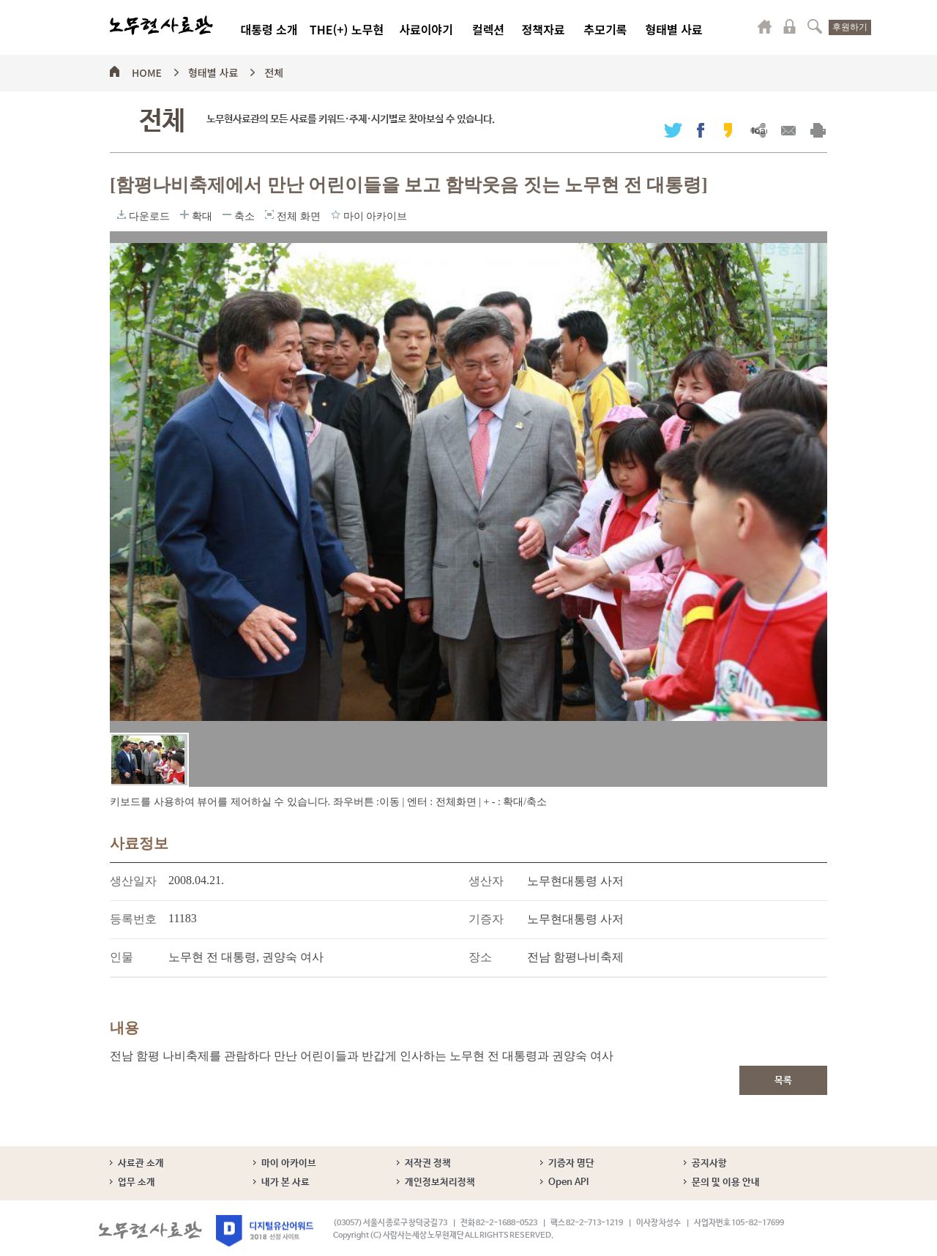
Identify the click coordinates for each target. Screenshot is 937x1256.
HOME (147, 70)
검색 (814, 26)
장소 (480, 957)
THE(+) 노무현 (347, 29)
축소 (227, 214)
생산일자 (133, 881)
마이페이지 (765, 26)
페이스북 (700, 130)
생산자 (486, 881)
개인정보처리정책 (440, 1182)
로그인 (789, 26)
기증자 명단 (571, 1163)
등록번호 (133, 919)
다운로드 (121, 214)
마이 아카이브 (288, 1163)
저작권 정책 (428, 1163)
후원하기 (849, 27)
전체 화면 (269, 214)
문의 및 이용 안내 (726, 1182)
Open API (568, 1182)
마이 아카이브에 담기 (335, 214)
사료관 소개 (141, 1163)
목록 (783, 1080)
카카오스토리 (728, 130)
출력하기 (818, 130)
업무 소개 (136, 1182)
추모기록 (605, 29)
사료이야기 (426, 29)
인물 (121, 957)
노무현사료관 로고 (161, 26)
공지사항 (709, 1163)
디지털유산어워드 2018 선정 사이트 (264, 1230)
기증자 (486, 919)
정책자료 (543, 29)
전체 (273, 70)
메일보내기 (788, 130)
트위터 (673, 130)
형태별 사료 (673, 29)
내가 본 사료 (285, 1182)
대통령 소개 (268, 29)
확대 (184, 214)
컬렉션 (488, 29)
